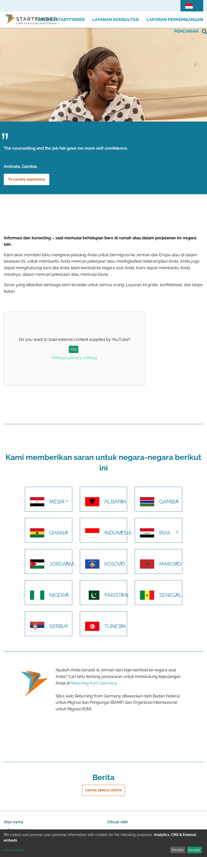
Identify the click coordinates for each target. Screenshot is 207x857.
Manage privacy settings (74, 357)
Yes (73, 349)
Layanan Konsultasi (115, 19)
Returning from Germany (94, 683)
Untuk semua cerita (103, 790)
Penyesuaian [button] (14, 850)
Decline (177, 850)
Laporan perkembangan (175, 19)
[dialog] (103, 843)
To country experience (26, 179)
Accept (194, 850)
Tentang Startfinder (60, 19)
